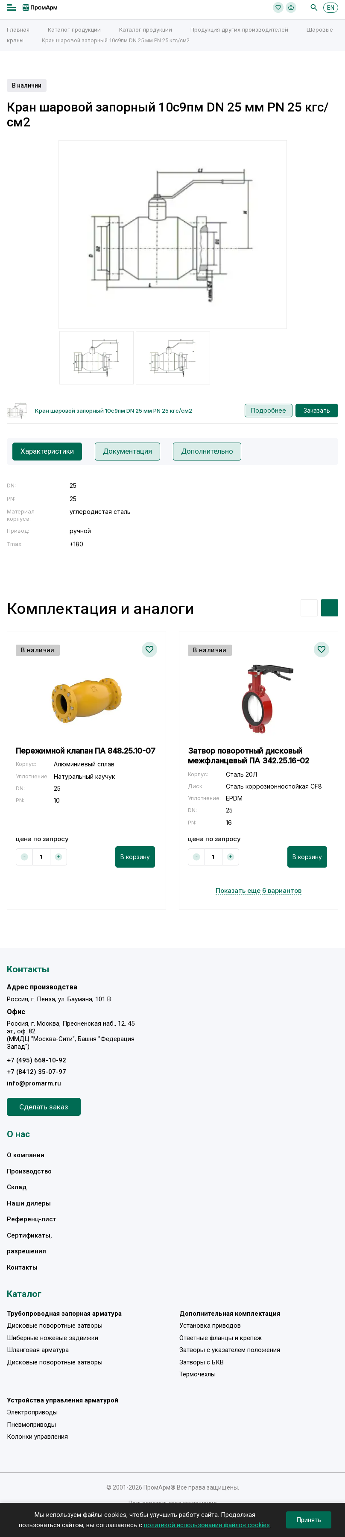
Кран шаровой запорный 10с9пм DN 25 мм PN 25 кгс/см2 (113, 410)
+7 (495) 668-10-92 (36, 1060)
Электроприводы (32, 1412)
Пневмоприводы (31, 1424)
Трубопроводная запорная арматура (64, 1313)
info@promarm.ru (34, 1083)
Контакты (22, 1267)
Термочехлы (197, 1374)
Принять (308, 1520)
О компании (25, 1155)
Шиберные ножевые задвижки (52, 1338)
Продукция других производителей (239, 29)
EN (330, 7)
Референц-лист (31, 1219)
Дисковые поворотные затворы (54, 1325)
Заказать (317, 410)
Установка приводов (210, 1325)
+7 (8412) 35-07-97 (36, 1072)
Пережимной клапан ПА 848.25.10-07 (85, 750)
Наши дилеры (29, 1203)
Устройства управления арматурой (62, 1400)
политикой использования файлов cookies (207, 1525)
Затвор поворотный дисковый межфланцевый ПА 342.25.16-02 (248, 755)
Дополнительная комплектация (229, 1313)
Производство (29, 1171)
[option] (172, 234)
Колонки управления (37, 1436)
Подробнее (268, 410)
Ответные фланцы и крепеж (220, 1338)
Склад (16, 1187)
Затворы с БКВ (201, 1362)
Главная (18, 29)
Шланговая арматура (38, 1350)
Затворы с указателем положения (229, 1350)
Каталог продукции (74, 29)
